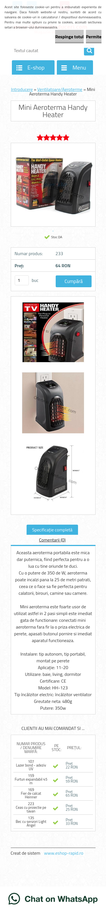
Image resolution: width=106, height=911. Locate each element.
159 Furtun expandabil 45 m (31, 779)
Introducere (22, 89)
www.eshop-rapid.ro (63, 853)
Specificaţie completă (52, 529)
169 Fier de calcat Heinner (31, 793)
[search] (89, 50)
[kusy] (22, 280)
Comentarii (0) (52, 539)
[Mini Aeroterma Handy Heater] (53, 334)
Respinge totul (69, 36)
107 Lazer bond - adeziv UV (31, 765)
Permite (93, 36)
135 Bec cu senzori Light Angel (31, 821)
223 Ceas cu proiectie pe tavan (31, 807)
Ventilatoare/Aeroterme (60, 89)
